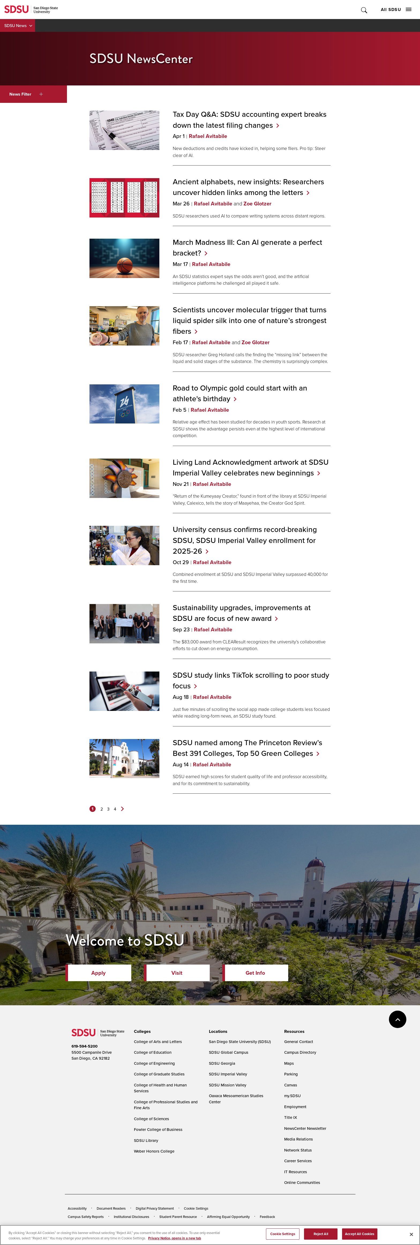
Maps (289, 1063)
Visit (176, 973)
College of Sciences (151, 1119)
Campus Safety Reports (86, 1216)
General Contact (298, 1041)
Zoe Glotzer (257, 204)
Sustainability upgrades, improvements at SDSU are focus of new (242, 613)
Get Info (255, 973)
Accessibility (77, 1208)
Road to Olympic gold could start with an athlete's (240, 393)
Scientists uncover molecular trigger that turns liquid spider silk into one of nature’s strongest (250, 320)
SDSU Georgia (222, 1063)
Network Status (298, 1150)
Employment (295, 1106)
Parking (291, 1074)
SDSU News (15, 25)
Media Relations (298, 1139)
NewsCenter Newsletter (305, 1128)
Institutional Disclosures (131, 1216)
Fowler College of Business (158, 1129)
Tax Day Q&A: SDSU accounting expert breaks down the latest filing (250, 119)
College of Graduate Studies (159, 1074)
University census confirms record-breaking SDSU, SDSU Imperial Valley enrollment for (245, 540)
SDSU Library (146, 1140)
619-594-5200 (85, 1046)
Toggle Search (364, 9)
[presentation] (141, 1031)
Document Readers (111, 1208)
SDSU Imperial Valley (228, 1074)
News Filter (26, 94)
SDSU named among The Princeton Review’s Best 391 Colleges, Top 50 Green (247, 748)
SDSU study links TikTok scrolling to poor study (251, 680)
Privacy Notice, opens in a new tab (174, 1239)
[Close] (411, 1236)
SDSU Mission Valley (227, 1085)
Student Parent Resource (178, 1216)
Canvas (290, 1085)
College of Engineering (154, 1063)
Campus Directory (300, 1052)
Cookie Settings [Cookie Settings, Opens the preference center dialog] (282, 1235)
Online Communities (302, 1182)
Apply (98, 973)
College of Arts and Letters (158, 1041)
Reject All (321, 1235)
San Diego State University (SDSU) (240, 1041)
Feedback (267, 1216)
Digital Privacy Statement (155, 1208)
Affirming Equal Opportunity (228, 1216)
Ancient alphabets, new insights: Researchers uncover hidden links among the (248, 187)
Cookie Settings (196, 1208)
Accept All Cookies (359, 1235)
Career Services (298, 1161)
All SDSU (396, 9)
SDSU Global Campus (228, 1052)
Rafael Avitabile (208, 136)
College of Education (152, 1052)
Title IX (290, 1117)
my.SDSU (292, 1095)
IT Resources (295, 1172)
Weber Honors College (154, 1151)
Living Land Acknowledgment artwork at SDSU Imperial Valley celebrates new (251, 467)
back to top (397, 1019)
